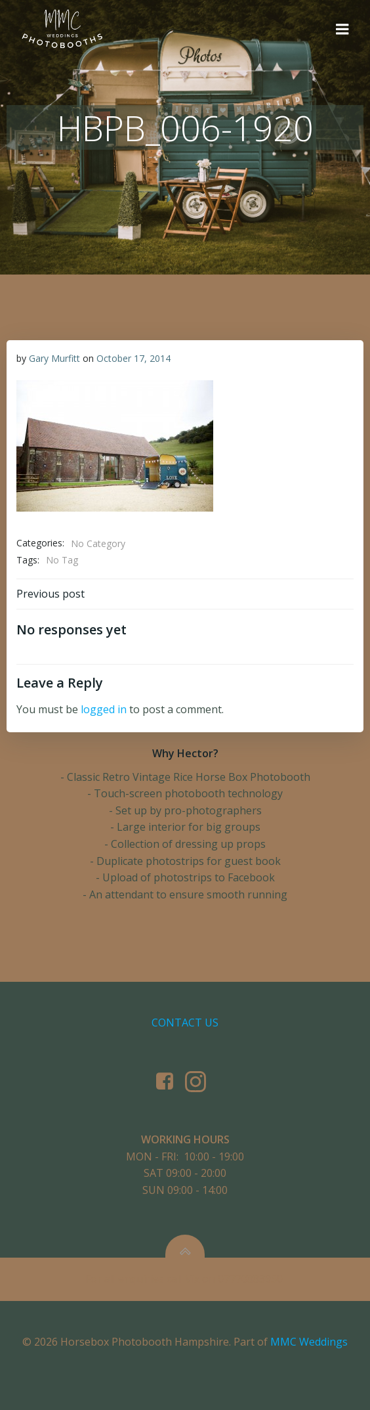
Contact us (185, 1022)
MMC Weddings (309, 1341)
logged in (104, 709)
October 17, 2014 (133, 358)
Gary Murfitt (54, 358)
